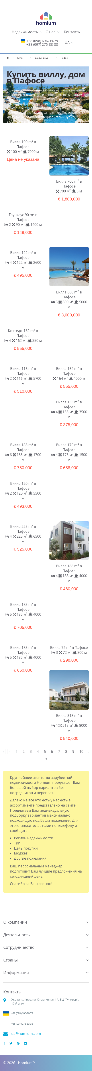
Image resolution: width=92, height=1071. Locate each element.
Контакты (72, 31)
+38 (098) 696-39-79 (42, 41)
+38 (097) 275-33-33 (42, 44)
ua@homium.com (26, 1033)
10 (81, 751)
